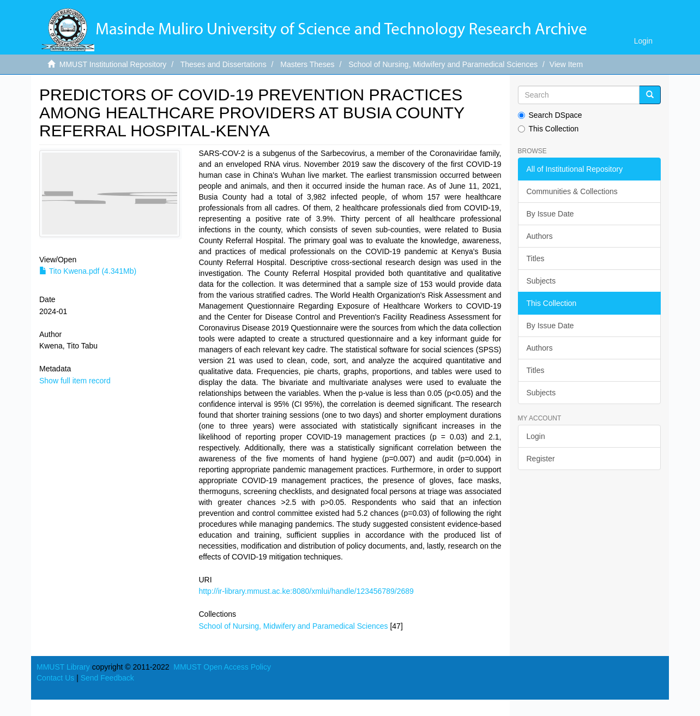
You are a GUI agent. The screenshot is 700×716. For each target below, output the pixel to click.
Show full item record (75, 380)
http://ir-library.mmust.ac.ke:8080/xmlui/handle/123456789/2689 (305, 591)
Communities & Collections (572, 191)
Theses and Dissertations (223, 64)
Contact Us (55, 677)
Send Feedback (107, 677)
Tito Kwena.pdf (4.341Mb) (87, 271)
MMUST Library (63, 667)
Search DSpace (550, 115)
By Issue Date (550, 213)
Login (536, 436)
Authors (540, 236)
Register (541, 458)
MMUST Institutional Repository (113, 64)
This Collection (548, 128)
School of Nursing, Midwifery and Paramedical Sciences (443, 64)
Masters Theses (307, 64)
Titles (536, 258)
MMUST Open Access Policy (222, 667)
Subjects (541, 280)
